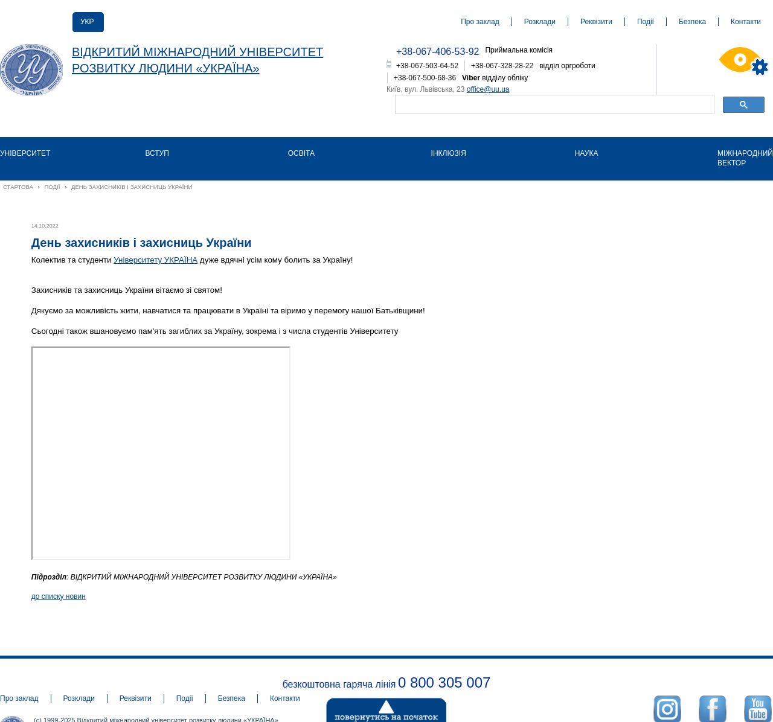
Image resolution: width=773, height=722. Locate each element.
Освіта (301, 153)
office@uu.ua (488, 89)
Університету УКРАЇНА (155, 259)
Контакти (746, 22)
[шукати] (553, 105)
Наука (586, 153)
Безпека (692, 22)
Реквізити (596, 22)
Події (645, 22)
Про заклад (480, 22)
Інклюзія (448, 153)
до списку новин (58, 596)
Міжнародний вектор (745, 158)
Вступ (156, 153)
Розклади (540, 22)
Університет (25, 153)
